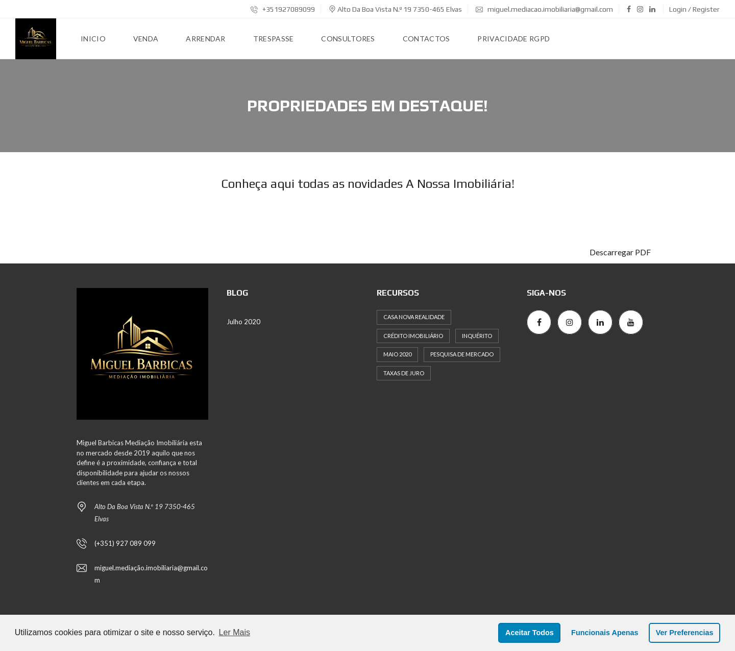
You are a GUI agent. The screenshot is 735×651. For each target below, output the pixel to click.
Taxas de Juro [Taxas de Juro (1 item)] (403, 373)
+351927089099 (283, 9)
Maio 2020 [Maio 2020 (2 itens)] (397, 354)
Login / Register (694, 9)
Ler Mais (234, 632)
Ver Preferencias (685, 633)
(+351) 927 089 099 (125, 543)
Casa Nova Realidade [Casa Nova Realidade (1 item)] (414, 317)
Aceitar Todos (529, 633)
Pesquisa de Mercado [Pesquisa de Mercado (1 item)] (462, 354)
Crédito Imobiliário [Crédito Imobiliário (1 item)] (413, 335)
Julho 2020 (243, 322)
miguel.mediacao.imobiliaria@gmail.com (544, 9)
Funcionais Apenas (604, 633)
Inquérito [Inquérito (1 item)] (477, 335)
